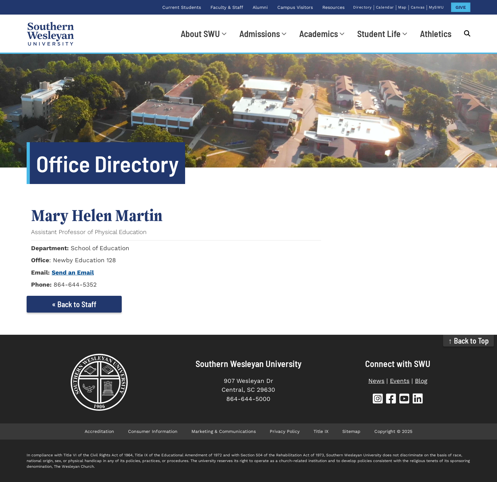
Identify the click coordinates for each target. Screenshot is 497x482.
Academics (318, 33)
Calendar (385, 7)
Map (402, 7)
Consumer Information (153, 431)
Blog (421, 380)
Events (400, 380)
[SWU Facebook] (391, 399)
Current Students (181, 7)
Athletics (435, 33)
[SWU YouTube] (404, 399)
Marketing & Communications (223, 431)
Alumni (260, 7)
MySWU (436, 7)
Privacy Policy (285, 431)
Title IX (320, 431)
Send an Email (73, 272)
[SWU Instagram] (377, 399)
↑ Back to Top (469, 340)
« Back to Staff (74, 304)
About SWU (200, 33)
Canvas (418, 7)
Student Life (379, 33)
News (376, 380)
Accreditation (99, 431)
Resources (333, 7)
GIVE (460, 7)
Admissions (259, 33)
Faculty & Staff (226, 7)
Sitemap (351, 431)
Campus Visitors (295, 7)
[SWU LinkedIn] (417, 399)
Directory (362, 7)
